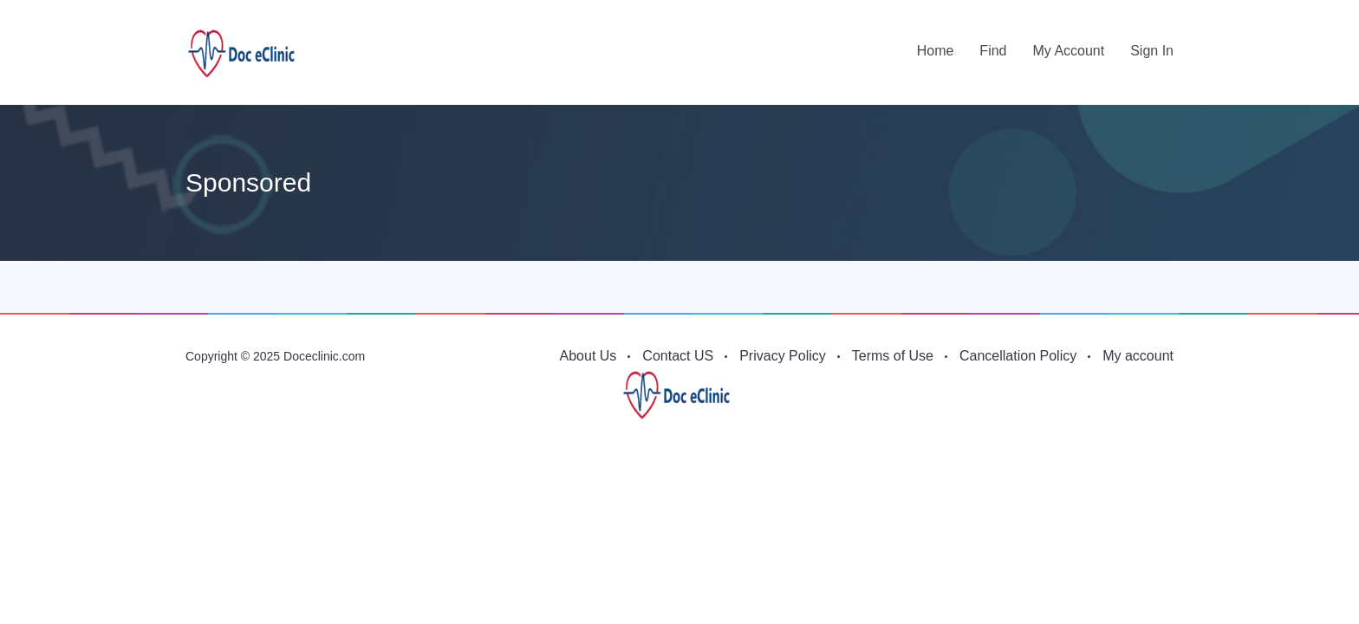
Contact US (677, 355)
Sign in (1152, 50)
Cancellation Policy (1017, 355)
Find (992, 50)
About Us (588, 355)
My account (1068, 50)
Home (935, 50)
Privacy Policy (782, 355)
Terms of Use (892, 355)
